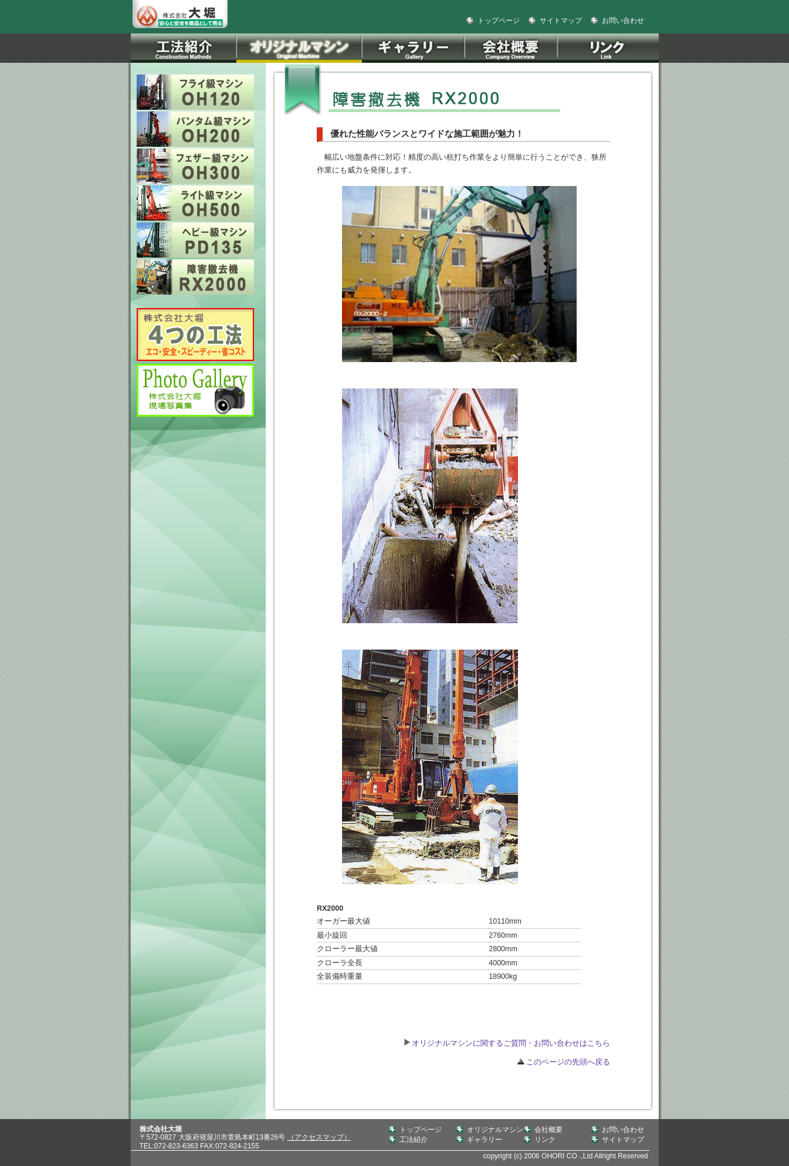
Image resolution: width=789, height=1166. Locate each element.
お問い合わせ (623, 20)
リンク (545, 1139)
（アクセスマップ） (319, 1137)
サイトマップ (561, 20)
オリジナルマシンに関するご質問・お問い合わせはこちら (510, 1043)
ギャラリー (484, 1139)
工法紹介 (413, 1139)
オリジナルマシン (495, 1130)
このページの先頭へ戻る (563, 1062)
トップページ (499, 20)
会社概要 (548, 1130)
